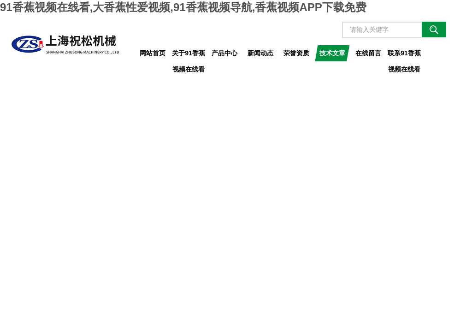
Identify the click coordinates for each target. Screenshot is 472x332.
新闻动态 (260, 53)
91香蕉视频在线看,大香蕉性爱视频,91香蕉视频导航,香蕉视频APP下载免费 (183, 7)
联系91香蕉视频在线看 (404, 55)
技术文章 (332, 53)
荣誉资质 (296, 53)
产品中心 (224, 53)
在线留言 (368, 53)
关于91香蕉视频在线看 (188, 55)
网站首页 (152, 53)
